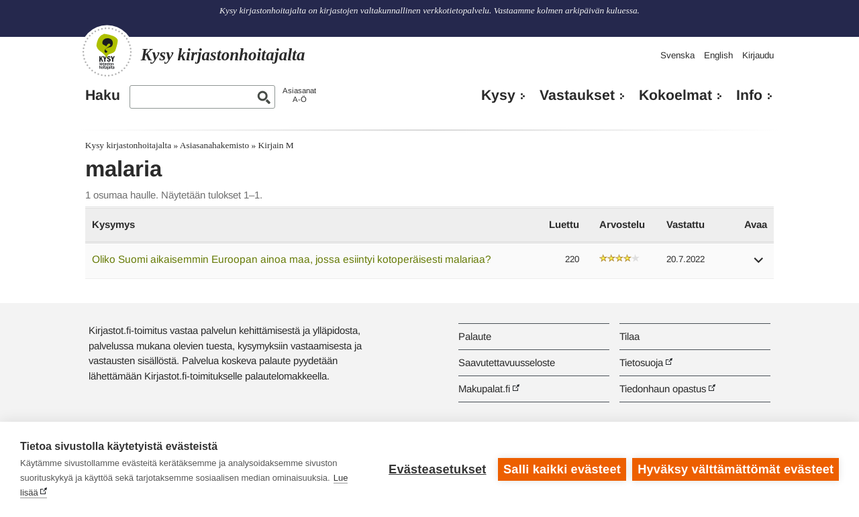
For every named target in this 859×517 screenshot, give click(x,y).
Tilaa (629, 336)
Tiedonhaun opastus (662, 388)
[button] (759, 265)
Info (749, 95)
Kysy (498, 95)
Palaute (474, 336)
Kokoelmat (675, 95)
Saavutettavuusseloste (506, 362)
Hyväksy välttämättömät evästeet (735, 469)
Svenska (677, 55)
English (718, 55)
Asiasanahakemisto (214, 145)
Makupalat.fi (484, 388)
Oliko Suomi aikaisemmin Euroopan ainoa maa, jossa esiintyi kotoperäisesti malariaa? (291, 259)
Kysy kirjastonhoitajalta (128, 145)
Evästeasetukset (437, 469)
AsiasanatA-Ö (299, 95)
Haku (102, 95)
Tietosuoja (641, 362)
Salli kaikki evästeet (562, 469)
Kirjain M (276, 145)
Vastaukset (577, 95)
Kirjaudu (758, 55)
